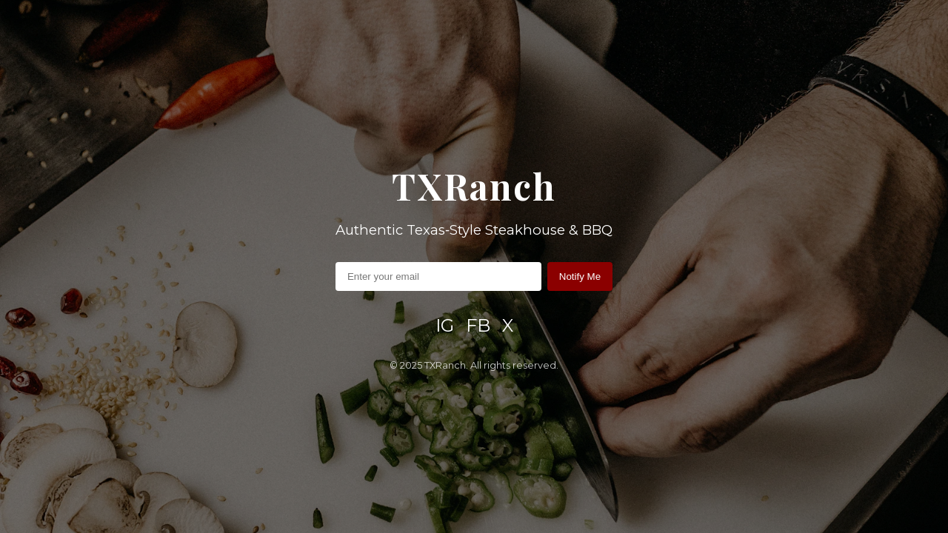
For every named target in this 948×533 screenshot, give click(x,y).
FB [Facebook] (478, 325)
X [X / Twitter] (507, 325)
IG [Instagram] (444, 325)
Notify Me (580, 276)
